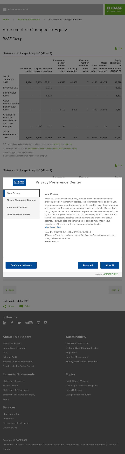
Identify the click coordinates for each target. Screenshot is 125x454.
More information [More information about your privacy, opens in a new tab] (53, 227)
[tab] (21, 193)
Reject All (88, 265)
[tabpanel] (82, 219)
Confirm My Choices (21, 265)
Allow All (109, 265)
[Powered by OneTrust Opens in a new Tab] (108, 275)
